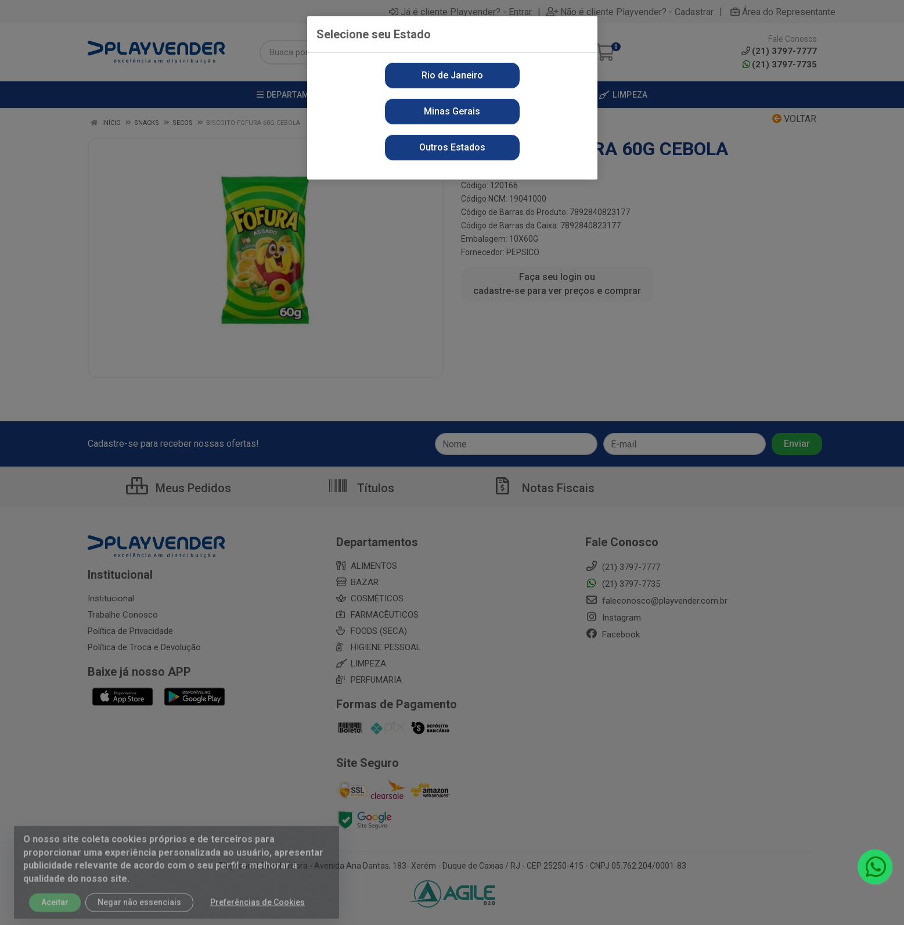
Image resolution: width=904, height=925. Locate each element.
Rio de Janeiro (452, 75)
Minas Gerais (452, 111)
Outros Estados (452, 147)
